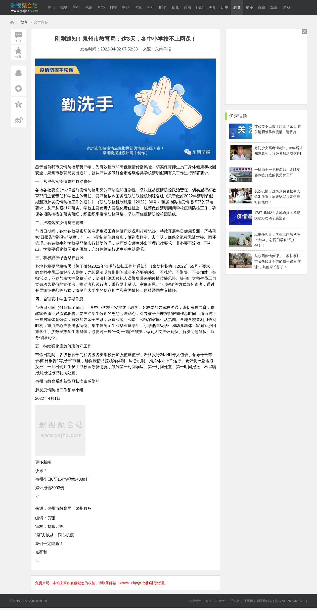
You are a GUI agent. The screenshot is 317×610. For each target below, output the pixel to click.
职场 (200, 8)
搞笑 (64, 8)
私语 (89, 8)
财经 (125, 8)
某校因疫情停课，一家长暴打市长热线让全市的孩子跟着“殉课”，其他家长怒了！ (277, 261)
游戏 (286, 8)
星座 (249, 8)
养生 (76, 8)
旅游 (187, 8)
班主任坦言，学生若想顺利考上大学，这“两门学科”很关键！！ (277, 239)
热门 (51, 8)
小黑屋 (248, 601)
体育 (261, 8)
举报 (208, 601)
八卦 (101, 8)
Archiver (221, 601)
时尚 (163, 8)
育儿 (175, 8)
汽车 (138, 8)
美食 (212, 8)
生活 (150, 8)
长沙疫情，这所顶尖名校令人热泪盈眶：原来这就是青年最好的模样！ (277, 196)
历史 (225, 8)
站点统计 (195, 601)
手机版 (235, 601)
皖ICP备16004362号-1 (290, 601)
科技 (113, 8)
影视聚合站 (264, 601)
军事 (274, 8)
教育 (237, 8)
